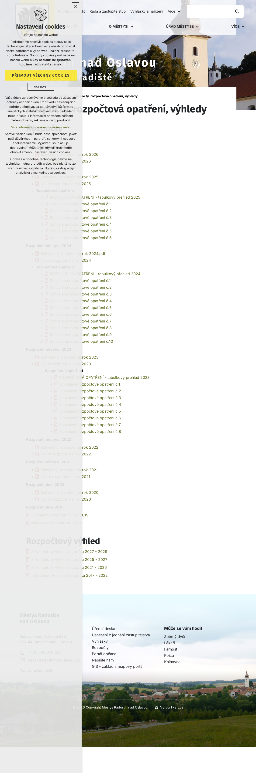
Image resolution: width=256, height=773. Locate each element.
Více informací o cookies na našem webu (41, 127)
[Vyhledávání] (237, 11)
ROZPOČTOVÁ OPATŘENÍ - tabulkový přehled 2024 (95, 273)
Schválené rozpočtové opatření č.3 (90, 397)
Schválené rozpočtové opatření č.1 (89, 384)
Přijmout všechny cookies (40, 75)
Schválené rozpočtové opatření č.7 (90, 424)
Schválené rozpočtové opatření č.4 (90, 404)
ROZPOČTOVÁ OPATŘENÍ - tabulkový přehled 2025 (95, 197)
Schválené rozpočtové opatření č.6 (90, 418)
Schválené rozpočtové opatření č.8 (90, 431)
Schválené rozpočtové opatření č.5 (90, 411)
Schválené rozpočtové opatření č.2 (90, 391)
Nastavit (41, 87)
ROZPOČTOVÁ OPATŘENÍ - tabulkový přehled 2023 (104, 377)
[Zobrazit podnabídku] (178, 11)
